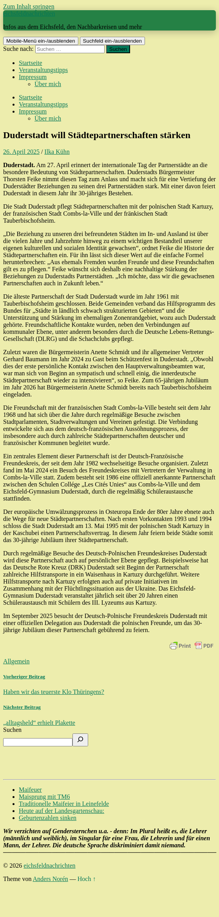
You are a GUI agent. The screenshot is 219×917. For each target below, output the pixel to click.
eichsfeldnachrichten (29, 13)
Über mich (47, 84)
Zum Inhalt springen (28, 6)
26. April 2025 (21, 151)
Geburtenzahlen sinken (47, 817)
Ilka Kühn (56, 151)
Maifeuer (30, 789)
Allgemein (16, 661)
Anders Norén (50, 879)
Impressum (33, 77)
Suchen (12, 729)
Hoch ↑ (87, 879)
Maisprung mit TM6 (44, 796)
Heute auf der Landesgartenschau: (61, 810)
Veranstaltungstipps (43, 70)
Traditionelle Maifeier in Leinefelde (64, 803)
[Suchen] (80, 739)
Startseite (30, 62)
